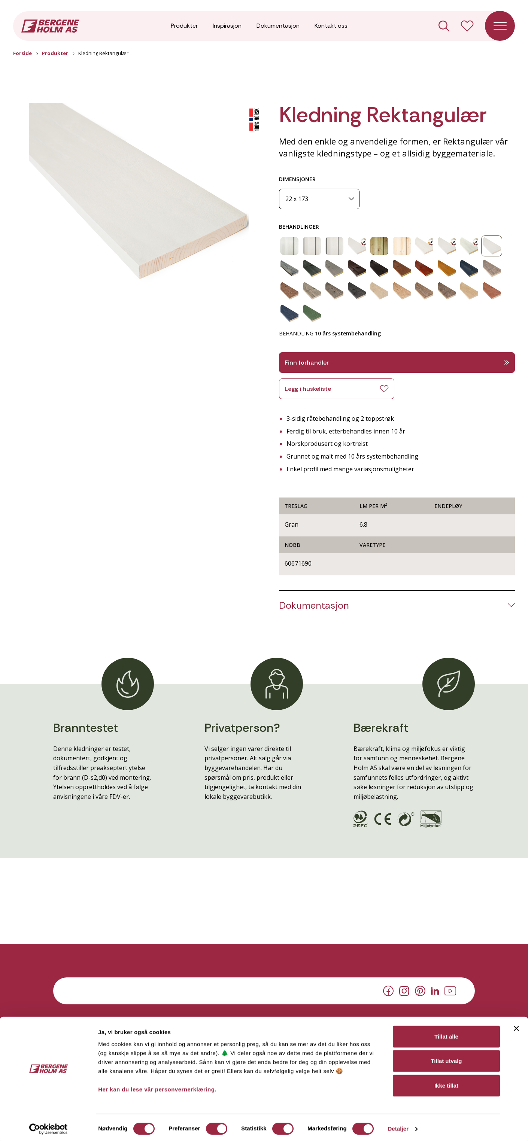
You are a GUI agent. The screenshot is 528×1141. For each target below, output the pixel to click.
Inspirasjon (227, 26)
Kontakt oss (331, 26)
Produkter (184, 26)
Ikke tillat (446, 1083)
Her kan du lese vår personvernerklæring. (157, 1086)
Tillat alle (446, 1034)
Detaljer (398, 1126)
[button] (139, 193)
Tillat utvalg (446, 1058)
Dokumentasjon (278, 26)
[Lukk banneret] (516, 1025)
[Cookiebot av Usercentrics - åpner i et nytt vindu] (48, 1126)
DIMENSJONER (297, 179)
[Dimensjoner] (319, 199)
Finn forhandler (397, 362)
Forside (22, 53)
